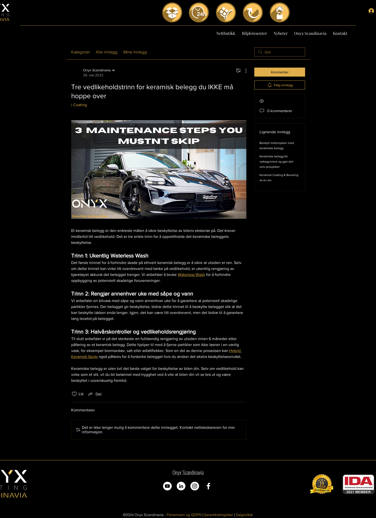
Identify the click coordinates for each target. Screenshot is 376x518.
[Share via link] (95, 394)
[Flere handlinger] (243, 71)
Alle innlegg (106, 51)
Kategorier (80, 51)
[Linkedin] (181, 486)
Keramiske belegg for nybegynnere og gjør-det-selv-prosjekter (277, 162)
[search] (279, 51)
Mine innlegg (135, 51)
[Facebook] (208, 486)
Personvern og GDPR (184, 515)
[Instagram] (194, 486)
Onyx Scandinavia (188, 472)
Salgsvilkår (244, 515)
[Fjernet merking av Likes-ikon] (74, 394)
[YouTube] (167, 486)
